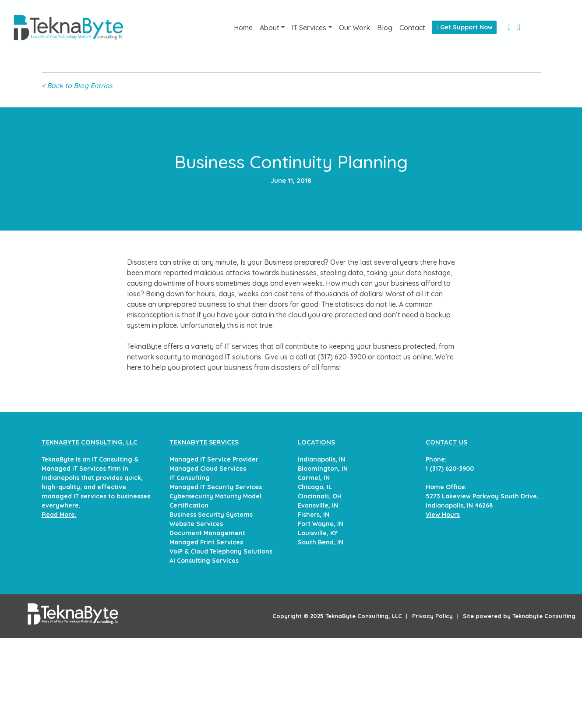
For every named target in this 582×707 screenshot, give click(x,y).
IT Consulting (189, 478)
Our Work (354, 27)
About (269, 27)
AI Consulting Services (204, 561)
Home (243, 27)
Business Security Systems (211, 515)
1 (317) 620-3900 (450, 469)
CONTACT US (446, 442)
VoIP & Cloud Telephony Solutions (220, 551)
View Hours (443, 515)
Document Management (207, 533)
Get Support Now (464, 27)
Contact (412, 27)
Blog (384, 27)
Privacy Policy (432, 615)
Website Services (196, 524)
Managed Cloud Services (207, 469)
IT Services (309, 27)
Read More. (59, 515)
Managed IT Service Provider (213, 459)
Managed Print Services (206, 542)
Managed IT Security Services (215, 487)
